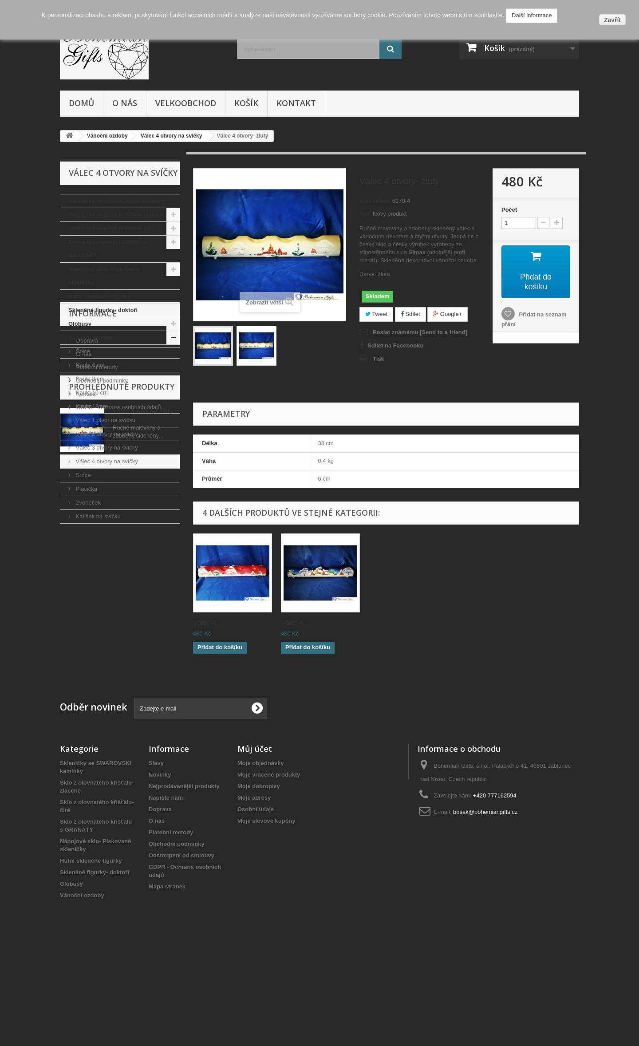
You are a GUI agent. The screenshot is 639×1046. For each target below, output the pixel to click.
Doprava (86, 574)
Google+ (447, 314)
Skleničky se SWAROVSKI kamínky (116, 200)
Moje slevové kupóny (266, 915)
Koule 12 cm (91, 406)
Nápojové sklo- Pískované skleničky (103, 276)
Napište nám (166, 892)
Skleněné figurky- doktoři (103, 310)
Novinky (160, 869)
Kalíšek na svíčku (97, 516)
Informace (93, 550)
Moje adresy (254, 892)
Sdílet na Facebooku (395, 345)
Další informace (532, 15)
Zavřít (612, 20)
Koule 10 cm (91, 392)
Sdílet (410, 314)
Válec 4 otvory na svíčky (106, 461)
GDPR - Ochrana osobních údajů (118, 640)
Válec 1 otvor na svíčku (104, 420)
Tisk (378, 358)
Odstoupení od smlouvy (181, 950)
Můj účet (254, 843)
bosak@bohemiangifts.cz (485, 906)
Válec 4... (207, 622)
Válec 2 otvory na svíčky (106, 433)
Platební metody (96, 600)
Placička (85, 489)
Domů (81, 103)
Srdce (82, 475)
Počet (509, 209)
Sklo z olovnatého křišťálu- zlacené (116, 214)
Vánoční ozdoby (90, 337)
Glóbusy (79, 323)
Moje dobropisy (258, 880)
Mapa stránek (167, 981)
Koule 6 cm (89, 365)
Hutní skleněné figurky (99, 296)
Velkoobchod (185, 103)
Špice (82, 351)
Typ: (365, 213)
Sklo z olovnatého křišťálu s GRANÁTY (106, 249)
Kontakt (296, 103)
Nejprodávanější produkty (184, 880)
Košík (246, 103)
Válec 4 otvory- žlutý (143, 698)
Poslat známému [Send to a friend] (420, 332)
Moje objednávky (260, 857)
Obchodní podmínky (101, 614)
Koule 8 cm (89, 378)
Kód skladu (374, 200)
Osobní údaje (255, 903)
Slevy (156, 857)
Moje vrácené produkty (268, 869)
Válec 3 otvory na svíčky (106, 447)
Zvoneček (87, 502)
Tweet (376, 314)
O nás (124, 103)
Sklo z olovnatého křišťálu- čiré (111, 228)
